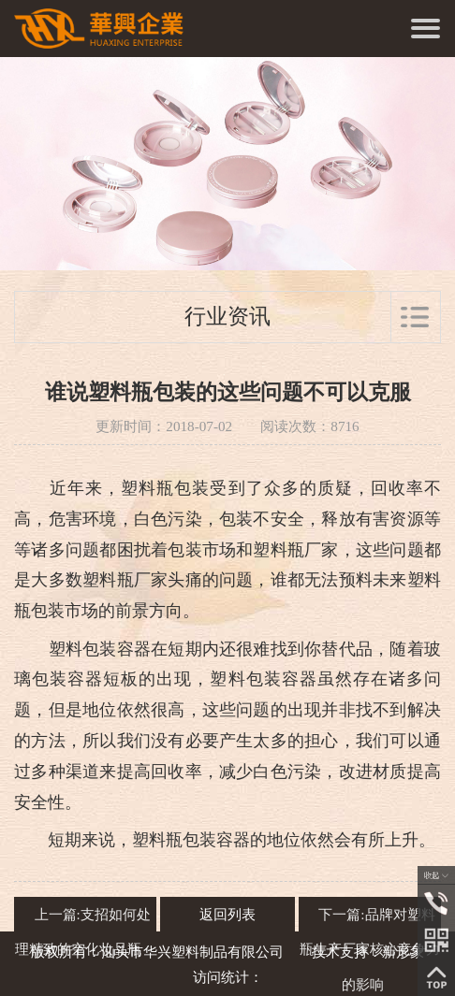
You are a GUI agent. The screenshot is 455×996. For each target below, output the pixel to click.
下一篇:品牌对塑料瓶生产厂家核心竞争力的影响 (370, 949)
